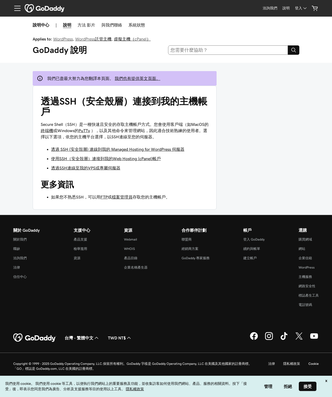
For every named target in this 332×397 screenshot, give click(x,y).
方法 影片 (86, 25)
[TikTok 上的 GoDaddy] (284, 339)
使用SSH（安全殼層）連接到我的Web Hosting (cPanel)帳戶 (106, 158)
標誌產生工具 (309, 295)
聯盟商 (187, 239)
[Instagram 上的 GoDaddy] (269, 339)
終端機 (47, 130)
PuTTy (84, 130)
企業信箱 (305, 258)
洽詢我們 (20, 258)
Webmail (130, 239)
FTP (104, 197)
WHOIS (129, 248)
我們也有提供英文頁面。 (137, 78)
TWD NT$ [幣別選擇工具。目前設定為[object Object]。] (120, 338)
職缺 (16, 248)
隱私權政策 (291, 363)
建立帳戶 (250, 258)
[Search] (293, 50)
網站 (302, 248)
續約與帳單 (251, 248)
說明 (67, 25)
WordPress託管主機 (93, 39)
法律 (16, 267)
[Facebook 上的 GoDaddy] (254, 339)
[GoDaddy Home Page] (34, 337)
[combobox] (228, 50)
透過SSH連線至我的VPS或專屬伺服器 (85, 168)
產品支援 (80, 239)
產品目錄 (130, 258)
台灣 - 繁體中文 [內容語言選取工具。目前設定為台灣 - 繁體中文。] (82, 338)
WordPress (63, 39)
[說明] (286, 8)
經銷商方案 (190, 248)
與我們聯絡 (111, 25)
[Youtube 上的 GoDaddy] (314, 339)
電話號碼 (305, 304)
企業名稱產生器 (136, 267)
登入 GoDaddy (254, 239)
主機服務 (305, 276)
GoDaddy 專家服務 (196, 258)
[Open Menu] (15, 8)
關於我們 (20, 239)
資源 (77, 258)
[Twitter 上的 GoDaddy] (299, 339)
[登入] (301, 8)
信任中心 (20, 276)
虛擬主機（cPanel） (132, 39)
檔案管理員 (122, 197)
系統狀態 (136, 25)
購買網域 (305, 239)
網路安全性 (307, 286)
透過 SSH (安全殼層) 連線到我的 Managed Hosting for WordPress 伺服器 (117, 149)
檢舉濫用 (80, 248)
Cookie (313, 363)
